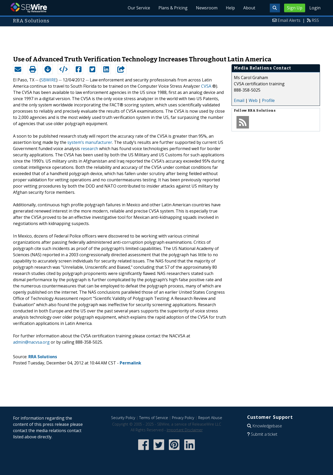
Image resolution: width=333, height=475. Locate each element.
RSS (315, 20)
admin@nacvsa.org (31, 342)
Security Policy (123, 417)
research (89, 148)
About (249, 8)
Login (315, 8)
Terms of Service (153, 417)
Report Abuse (210, 417)
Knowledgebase (267, 426)
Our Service (139, 8)
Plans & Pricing (173, 8)
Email (239, 100)
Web (253, 100)
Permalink (130, 363)
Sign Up (294, 8)
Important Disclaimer (185, 429)
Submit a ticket (264, 434)
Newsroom (206, 8)
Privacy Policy (183, 417)
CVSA (206, 86)
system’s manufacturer (89, 142)
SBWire (28, 8)
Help (230, 8)
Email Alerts (289, 20)
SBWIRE (48, 80)
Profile (268, 100)
